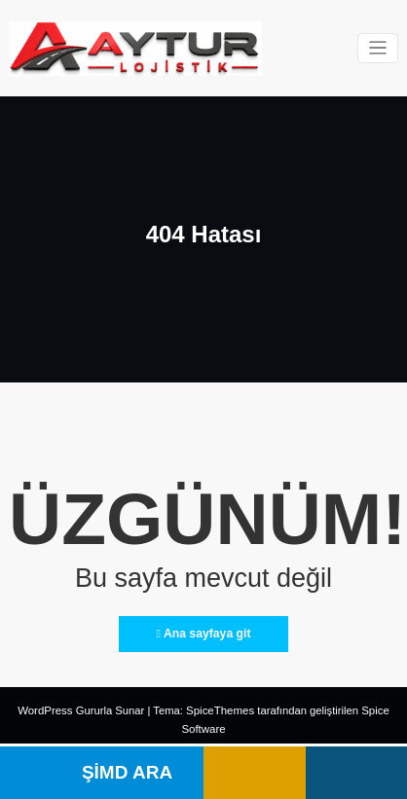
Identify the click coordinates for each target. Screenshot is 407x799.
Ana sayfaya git (203, 632)
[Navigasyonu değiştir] (378, 48)
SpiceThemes (219, 710)
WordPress (46, 710)
